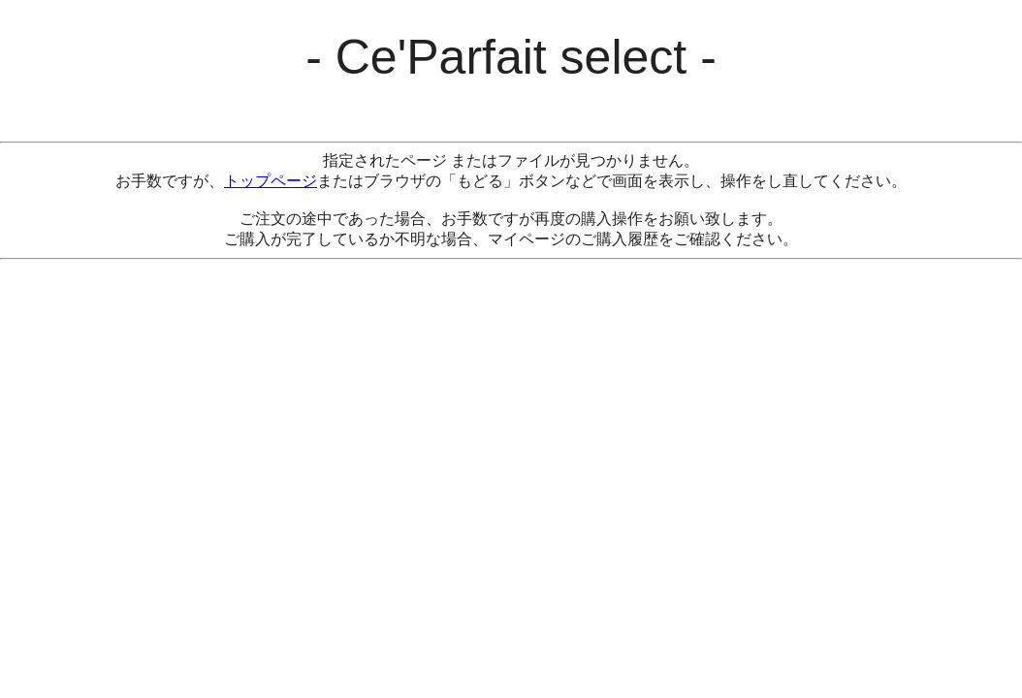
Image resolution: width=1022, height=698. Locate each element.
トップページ (270, 181)
